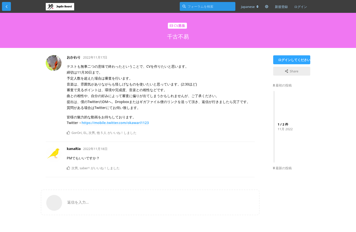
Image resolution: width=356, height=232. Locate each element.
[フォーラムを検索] (207, 6)
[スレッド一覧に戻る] (6, 6)
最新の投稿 (282, 168)
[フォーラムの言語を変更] (250, 6)
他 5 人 (102, 132)
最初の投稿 (282, 85)
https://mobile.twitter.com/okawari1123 (115, 122)
